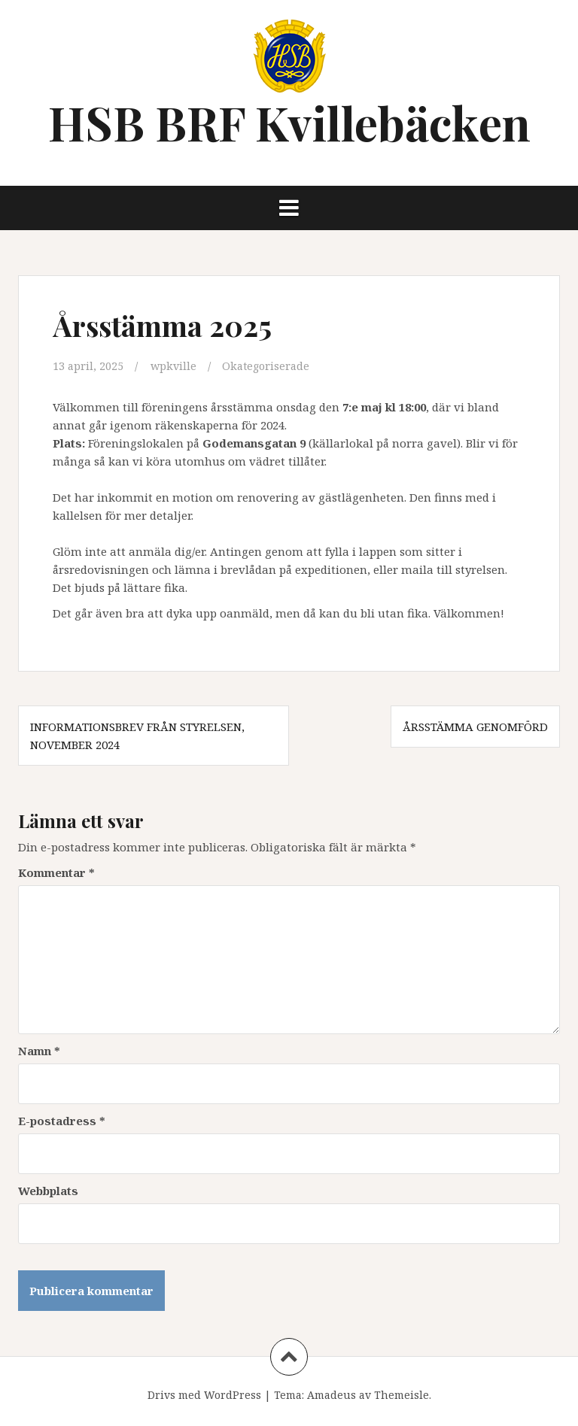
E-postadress (61, 1119)
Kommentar (56, 871)
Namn (39, 1049)
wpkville (175, 365)
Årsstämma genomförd (475, 725)
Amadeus (331, 1394)
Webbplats (48, 1189)
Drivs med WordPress (204, 1394)
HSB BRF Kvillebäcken (289, 122)
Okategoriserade (269, 365)
